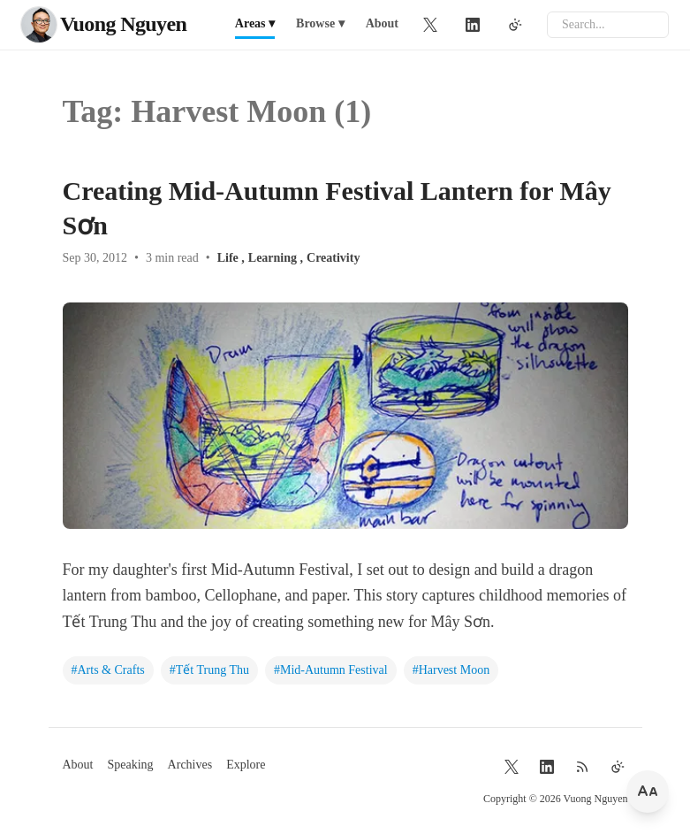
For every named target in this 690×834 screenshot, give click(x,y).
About (382, 23)
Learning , (275, 257)
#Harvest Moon (451, 670)
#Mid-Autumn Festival (331, 670)
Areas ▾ (255, 23)
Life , (231, 257)
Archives (190, 764)
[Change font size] (647, 791)
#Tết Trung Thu (209, 670)
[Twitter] (430, 24)
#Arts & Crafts (108, 670)
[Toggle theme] (515, 24)
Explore (245, 764)
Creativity (333, 257)
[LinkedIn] (472, 24)
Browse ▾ (320, 23)
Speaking (131, 764)
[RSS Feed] (582, 766)
